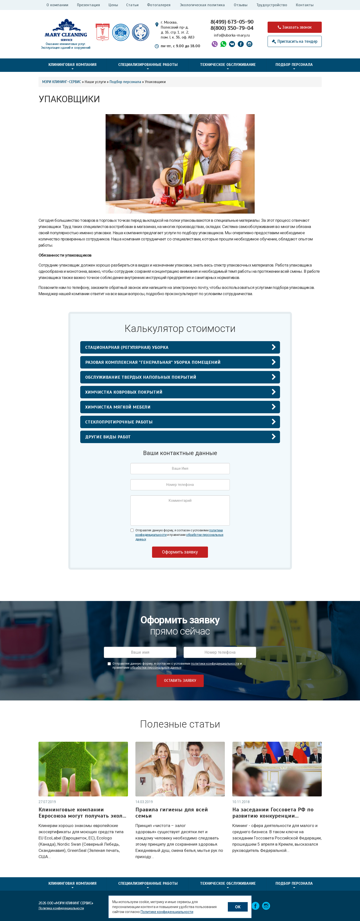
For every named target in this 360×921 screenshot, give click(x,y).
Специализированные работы (148, 65)
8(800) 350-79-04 (231, 28)
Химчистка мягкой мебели (118, 407)
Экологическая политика (202, 4)
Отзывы (240, 4)
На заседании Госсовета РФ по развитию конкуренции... (273, 812)
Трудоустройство (271, 4)
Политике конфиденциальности (167, 912)
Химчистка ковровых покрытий (123, 392)
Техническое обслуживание (228, 65)
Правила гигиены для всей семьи (171, 812)
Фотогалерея (158, 4)
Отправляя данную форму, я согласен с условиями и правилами (179, 534)
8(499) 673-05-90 (231, 21)
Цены (113, 4)
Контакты (305, 4)
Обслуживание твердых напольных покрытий (140, 377)
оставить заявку (180, 680)
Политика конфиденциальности (61, 908)
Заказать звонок (296, 27)
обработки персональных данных (155, 667)
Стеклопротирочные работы (119, 422)
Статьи (132, 4)
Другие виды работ (108, 437)
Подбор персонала (294, 65)
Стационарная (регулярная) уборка (126, 347)
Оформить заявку (180, 551)
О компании (57, 4)
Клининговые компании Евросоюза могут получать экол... (82, 812)
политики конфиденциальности (215, 663)
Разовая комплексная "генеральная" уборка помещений (153, 362)
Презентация (88, 4)
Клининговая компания (72, 65)
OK (237, 907)
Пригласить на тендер (297, 41)
